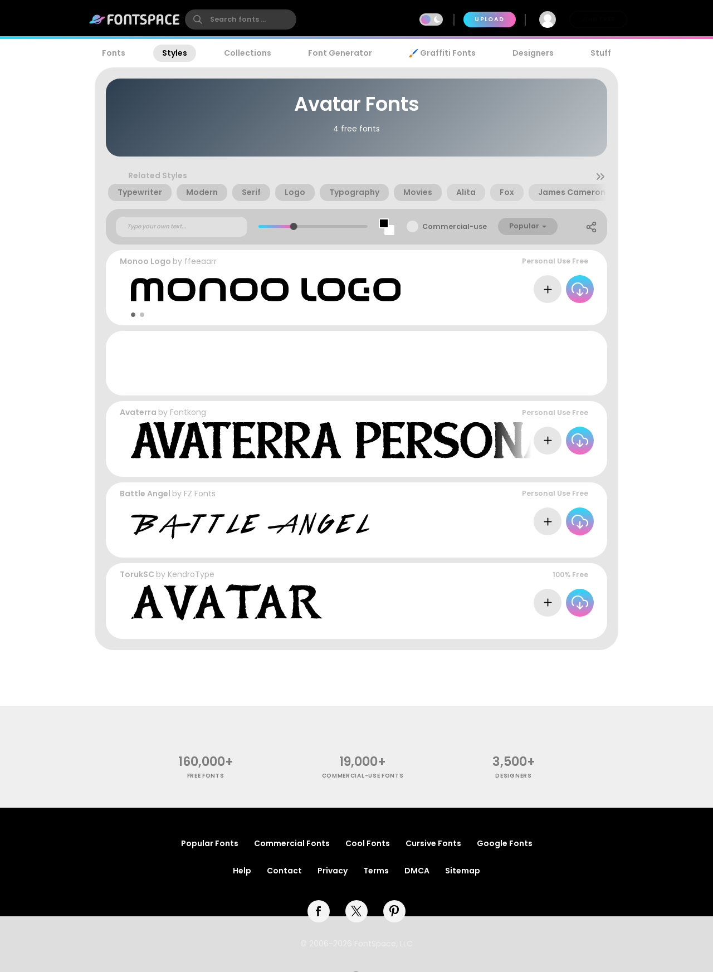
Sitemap (462, 870)
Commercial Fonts (292, 843)
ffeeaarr (200, 261)
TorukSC (137, 574)
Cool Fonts (367, 843)
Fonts (113, 52)
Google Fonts (505, 843)
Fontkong (188, 412)
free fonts (205, 775)
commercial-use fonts (363, 775)
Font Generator (340, 52)
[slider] (293, 226)
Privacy (333, 870)
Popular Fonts (209, 843)
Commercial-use (454, 226)
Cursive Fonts (433, 843)
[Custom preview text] (181, 227)
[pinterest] (394, 911)
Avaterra (138, 412)
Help (242, 870)
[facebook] (318, 911)
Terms (376, 870)
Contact (284, 870)
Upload (489, 19)
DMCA (416, 870)
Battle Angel (145, 493)
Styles (174, 52)
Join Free (598, 19)
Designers (533, 52)
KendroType (191, 574)
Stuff (600, 52)
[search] (240, 19)
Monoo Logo (145, 261)
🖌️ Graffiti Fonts (442, 52)
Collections (247, 52)
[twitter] (356, 911)
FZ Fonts (200, 493)
